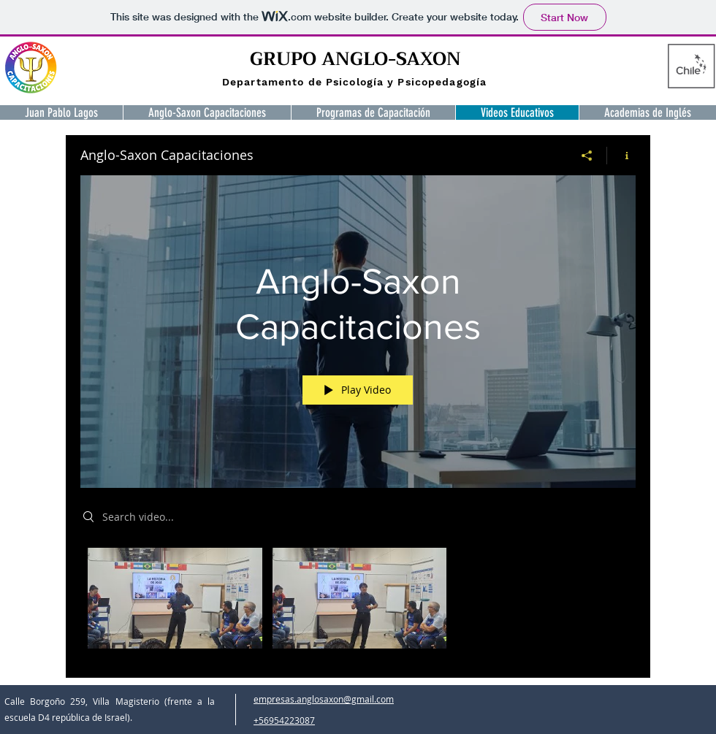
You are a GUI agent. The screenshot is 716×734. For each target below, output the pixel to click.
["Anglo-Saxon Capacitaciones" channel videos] (358, 602)
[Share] (587, 155)
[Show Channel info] (621, 155)
